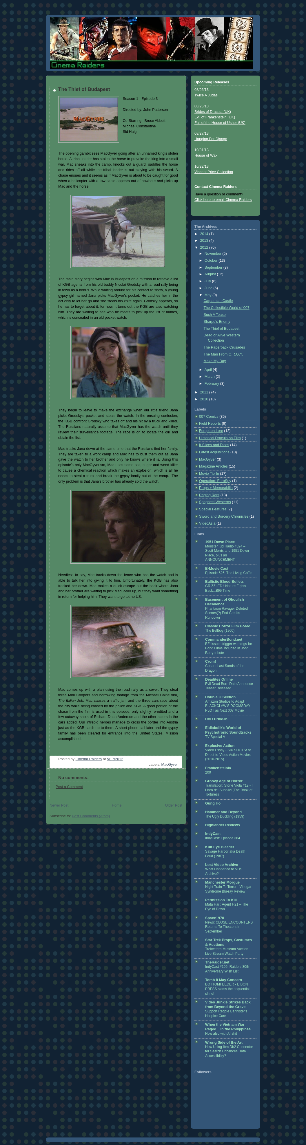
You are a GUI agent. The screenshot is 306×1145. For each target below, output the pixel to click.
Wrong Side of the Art (224, 1042)
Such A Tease (215, 315)
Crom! (210, 661)
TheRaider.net (217, 962)
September (214, 267)
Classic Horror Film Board (227, 626)
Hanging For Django (210, 139)
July (208, 281)
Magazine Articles (213, 466)
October (211, 261)
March (210, 377)
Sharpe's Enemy (217, 322)
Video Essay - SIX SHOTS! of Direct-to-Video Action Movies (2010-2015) (228, 754)
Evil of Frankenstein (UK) (214, 117)
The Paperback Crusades (224, 347)
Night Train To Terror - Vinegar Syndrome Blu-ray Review (228, 889)
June (209, 288)
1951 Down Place (220, 542)
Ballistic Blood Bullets (224, 582)
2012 (205, 248)
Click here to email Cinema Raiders (223, 200)
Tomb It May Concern (223, 980)
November (214, 254)
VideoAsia (207, 523)
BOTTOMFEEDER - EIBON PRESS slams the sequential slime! (227, 988)
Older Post (173, 805)
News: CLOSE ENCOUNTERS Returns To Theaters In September (229, 926)
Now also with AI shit (221, 1034)
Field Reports (210, 424)
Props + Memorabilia (216, 488)
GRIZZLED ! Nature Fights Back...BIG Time (225, 588)
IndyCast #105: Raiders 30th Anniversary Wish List (227, 969)
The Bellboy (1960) (219, 631)
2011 (205, 392)
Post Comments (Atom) (91, 816)
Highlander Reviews (222, 825)
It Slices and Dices (214, 445)
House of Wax (205, 155)
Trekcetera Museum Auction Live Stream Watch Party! (226, 951)
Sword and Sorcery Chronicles (223, 516)
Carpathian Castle (218, 301)
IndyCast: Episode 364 (222, 838)
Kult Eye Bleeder (219, 847)
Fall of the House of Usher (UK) (219, 123)
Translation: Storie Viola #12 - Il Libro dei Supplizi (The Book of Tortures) (229, 789)
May (208, 295)
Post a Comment (69, 787)
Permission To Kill (221, 900)
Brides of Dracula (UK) (212, 112)
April (209, 370)
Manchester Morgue (222, 882)
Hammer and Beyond (223, 812)
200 (208, 772)
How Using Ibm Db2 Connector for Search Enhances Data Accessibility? (229, 1051)
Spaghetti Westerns (215, 502)
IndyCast (213, 834)
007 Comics (208, 417)
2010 (205, 399)
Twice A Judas (206, 95)
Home (117, 805)
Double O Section (220, 697)
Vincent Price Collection (213, 172)
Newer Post (59, 805)
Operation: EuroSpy (215, 481)
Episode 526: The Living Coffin (228, 573)
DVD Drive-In (216, 719)
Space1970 (214, 918)
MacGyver (169, 765)
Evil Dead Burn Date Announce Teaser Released (229, 686)
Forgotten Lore (211, 431)
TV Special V (215, 737)
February (212, 384)
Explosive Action (219, 746)
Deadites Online (219, 679)
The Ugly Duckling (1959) (224, 816)
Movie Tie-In (209, 474)
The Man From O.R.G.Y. (223, 354)
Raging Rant (209, 495)
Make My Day (215, 361)
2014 (205, 234)
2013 (205, 241)
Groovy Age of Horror (224, 781)
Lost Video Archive (221, 865)
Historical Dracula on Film (220, 438)
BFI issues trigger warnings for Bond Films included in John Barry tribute (228, 648)
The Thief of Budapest (222, 329)
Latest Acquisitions (214, 452)
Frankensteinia (218, 768)
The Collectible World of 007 (226, 308)
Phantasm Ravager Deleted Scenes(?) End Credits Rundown (226, 613)
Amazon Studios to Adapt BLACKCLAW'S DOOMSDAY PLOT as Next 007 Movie (227, 705)
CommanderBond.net (223, 639)
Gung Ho (213, 803)
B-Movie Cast (216, 569)
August (211, 274)
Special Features (213, 509)
